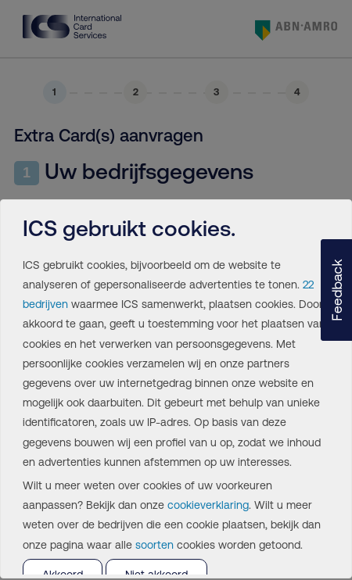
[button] (336, 290)
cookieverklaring (208, 505)
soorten (154, 545)
